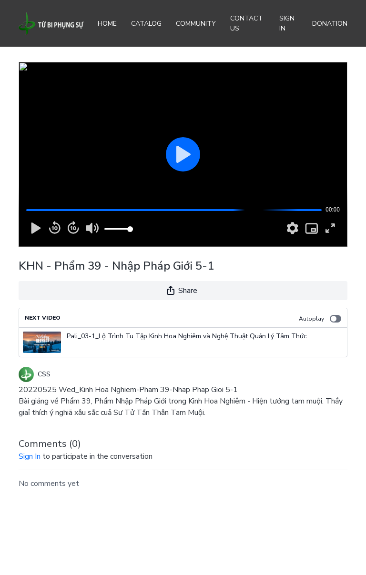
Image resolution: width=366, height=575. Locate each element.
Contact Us (246, 23)
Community (196, 23)
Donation (329, 23)
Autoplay (320, 319)
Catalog (146, 23)
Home (107, 23)
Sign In (287, 23)
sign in (30, 456)
